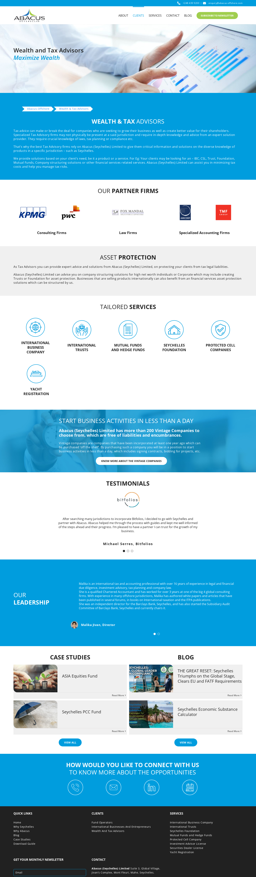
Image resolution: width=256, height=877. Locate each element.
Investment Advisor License (188, 843)
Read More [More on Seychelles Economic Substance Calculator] (234, 731)
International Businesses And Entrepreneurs (121, 826)
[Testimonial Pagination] (124, 551)
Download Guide (24, 843)
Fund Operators (102, 822)
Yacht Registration (182, 852)
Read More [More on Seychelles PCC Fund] (118, 731)
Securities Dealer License (186, 848)
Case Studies (21, 839)
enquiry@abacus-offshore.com (226, 3)
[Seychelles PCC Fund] (35, 714)
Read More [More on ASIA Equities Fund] (118, 695)
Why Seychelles (23, 826)
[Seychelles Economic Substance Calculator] (151, 714)
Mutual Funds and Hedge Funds (191, 835)
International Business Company (191, 822)
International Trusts (183, 826)
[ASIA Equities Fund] (35, 678)
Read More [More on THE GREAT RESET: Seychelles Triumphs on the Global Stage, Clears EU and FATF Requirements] (234, 695)
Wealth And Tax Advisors (108, 831)
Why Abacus (21, 831)
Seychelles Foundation (185, 831)
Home (17, 822)
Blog (16, 835)
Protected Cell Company (186, 839)
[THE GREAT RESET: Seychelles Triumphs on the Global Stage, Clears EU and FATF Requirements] (151, 678)
